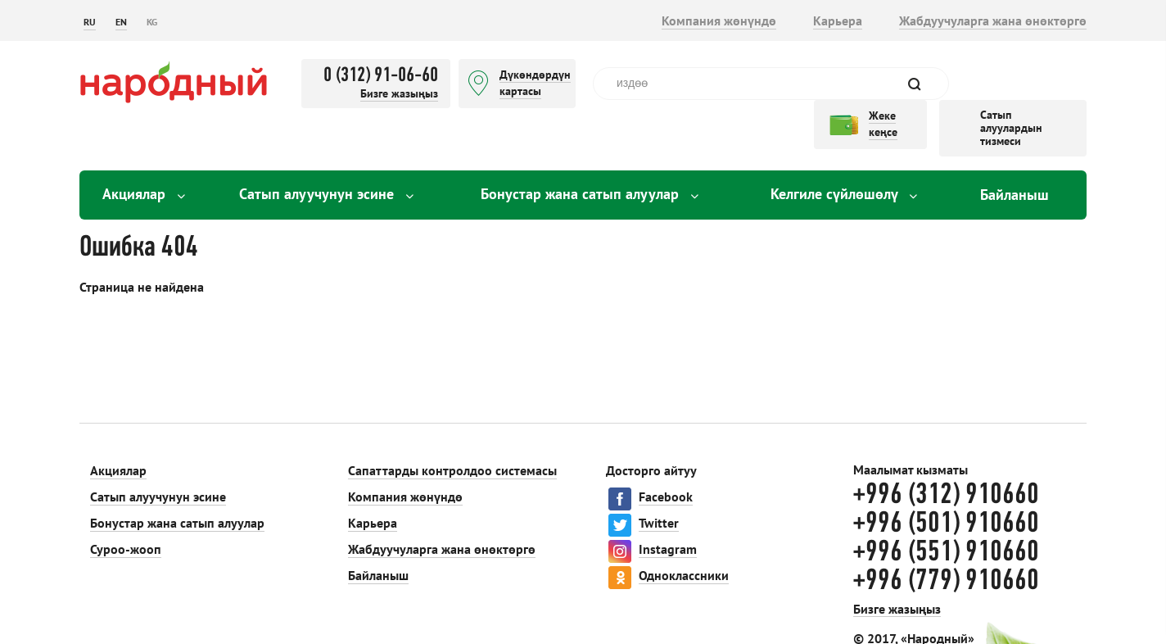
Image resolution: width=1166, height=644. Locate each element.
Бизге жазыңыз (399, 93)
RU (90, 22)
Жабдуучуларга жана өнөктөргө (993, 20)
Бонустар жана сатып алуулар (589, 193)
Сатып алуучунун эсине (326, 193)
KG (152, 22)
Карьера (837, 20)
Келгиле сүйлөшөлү (844, 193)
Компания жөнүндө (719, 20)
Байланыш (1014, 194)
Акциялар (143, 193)
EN (121, 22)
